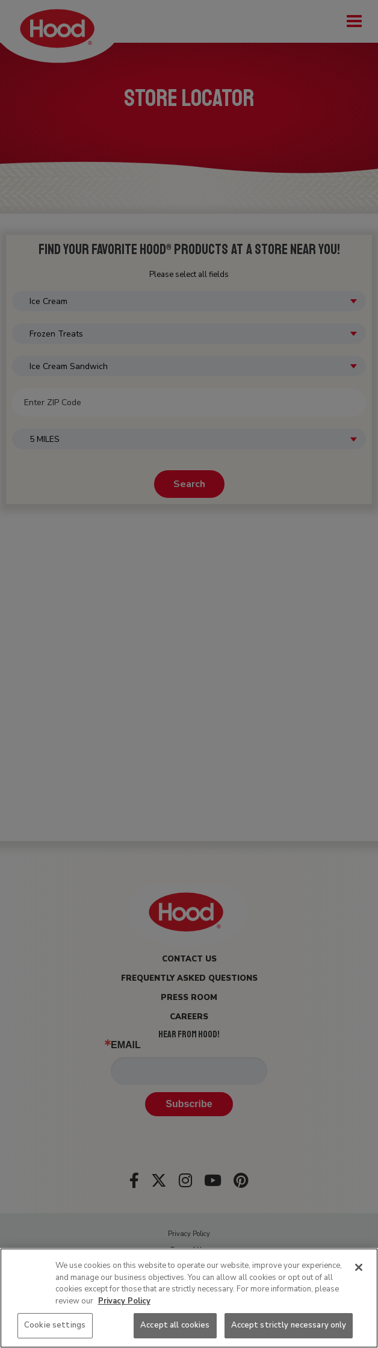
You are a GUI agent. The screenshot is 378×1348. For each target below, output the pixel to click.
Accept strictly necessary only (289, 1325)
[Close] (358, 1267)
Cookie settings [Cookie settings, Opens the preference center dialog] (54, 1325)
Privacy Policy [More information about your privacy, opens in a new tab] (124, 1301)
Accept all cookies (174, 1325)
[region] (189, 1298)
